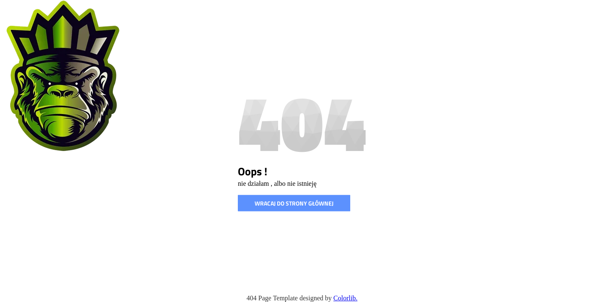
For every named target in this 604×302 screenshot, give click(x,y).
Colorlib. (345, 298)
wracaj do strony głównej (294, 203)
